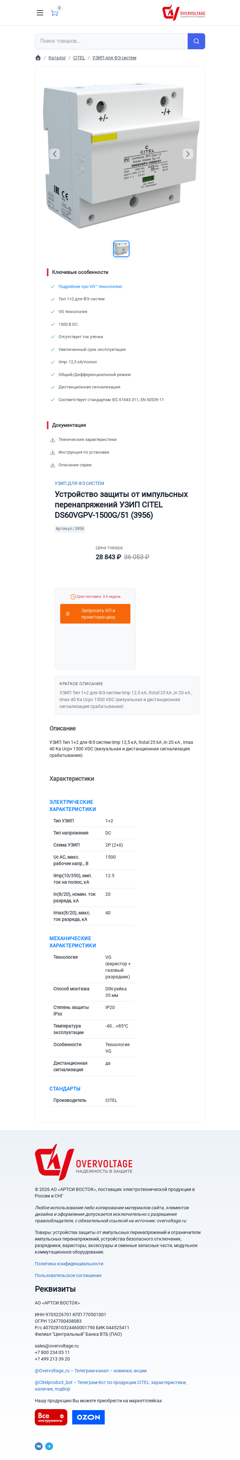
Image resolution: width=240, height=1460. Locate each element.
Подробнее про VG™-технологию (90, 286)
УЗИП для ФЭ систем (79, 483)
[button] (121, 249)
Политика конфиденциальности (69, 1263)
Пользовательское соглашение (68, 1275)
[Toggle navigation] (40, 13)
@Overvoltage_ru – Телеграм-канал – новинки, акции (91, 1370)
